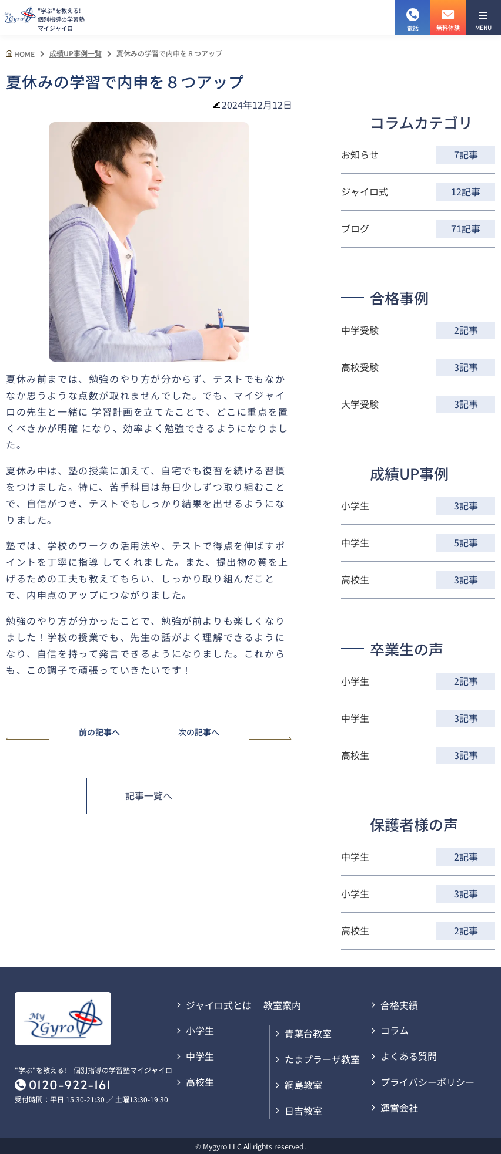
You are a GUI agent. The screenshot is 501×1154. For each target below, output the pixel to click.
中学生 (200, 1056)
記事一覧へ (148, 795)
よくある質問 (408, 1056)
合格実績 (399, 1005)
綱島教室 (303, 1085)
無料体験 (448, 16)
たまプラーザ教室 (322, 1059)
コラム (394, 1030)
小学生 (200, 1030)
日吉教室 (303, 1111)
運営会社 (399, 1108)
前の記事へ (63, 733)
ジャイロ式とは (219, 1005)
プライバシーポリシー (427, 1082)
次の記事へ (235, 733)
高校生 (200, 1082)
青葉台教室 (308, 1033)
